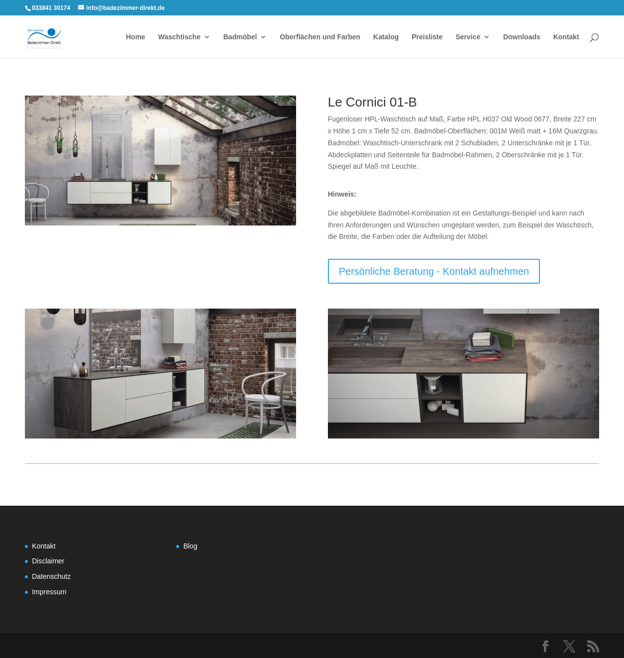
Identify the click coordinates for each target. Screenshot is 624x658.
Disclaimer (48, 561)
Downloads (521, 37)
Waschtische (179, 37)
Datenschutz (51, 576)
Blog (190, 546)
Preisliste (427, 37)
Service (467, 37)
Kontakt (566, 37)
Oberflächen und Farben (320, 37)
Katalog (386, 37)
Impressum (49, 592)
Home (135, 37)
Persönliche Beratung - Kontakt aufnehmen (434, 271)
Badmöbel (240, 37)
